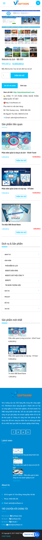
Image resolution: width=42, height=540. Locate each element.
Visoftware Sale (16, 516)
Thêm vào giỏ (19, 76)
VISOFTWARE (6, 536)
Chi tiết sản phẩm (10, 86)
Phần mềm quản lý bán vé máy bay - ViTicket (17, 189)
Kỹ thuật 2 (13, 522)
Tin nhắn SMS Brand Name (11, 225)
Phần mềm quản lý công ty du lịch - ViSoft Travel (19, 153)
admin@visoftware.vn (16, 503)
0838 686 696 (13, 499)
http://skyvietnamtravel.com (23, 92)
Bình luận (23, 86)
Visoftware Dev (15, 519)
